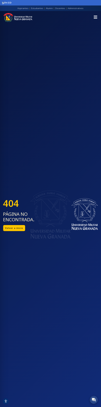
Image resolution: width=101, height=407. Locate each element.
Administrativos (76, 8)
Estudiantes (37, 8)
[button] (95, 17)
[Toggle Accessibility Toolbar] (6, 401)
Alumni (49, 8)
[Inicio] (17, 17)
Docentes (60, 8)
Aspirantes (23, 8)
